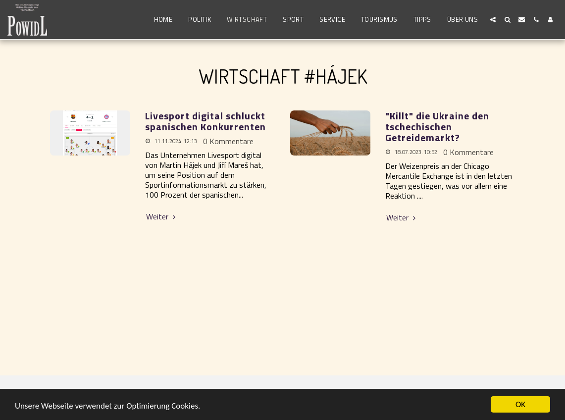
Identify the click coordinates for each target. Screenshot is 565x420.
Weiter (162, 216)
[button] (493, 19)
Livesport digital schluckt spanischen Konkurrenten (205, 121)
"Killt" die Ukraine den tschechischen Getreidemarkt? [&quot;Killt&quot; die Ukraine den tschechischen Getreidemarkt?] (437, 126)
